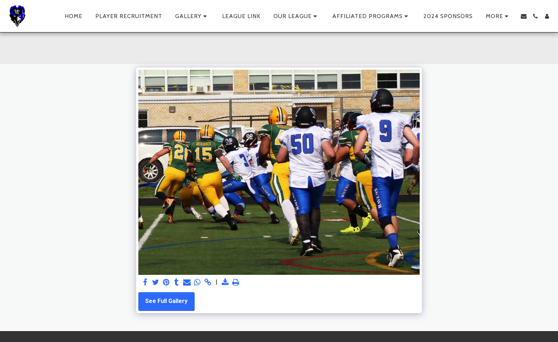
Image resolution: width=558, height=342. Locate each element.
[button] (192, 16)
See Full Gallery (166, 301)
